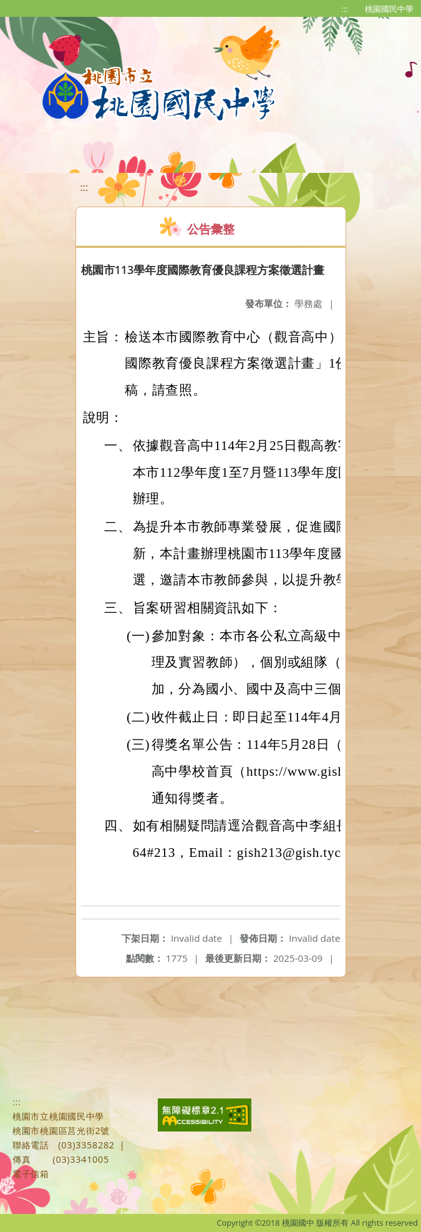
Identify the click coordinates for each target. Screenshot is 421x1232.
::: (345, 8)
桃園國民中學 (389, 8)
